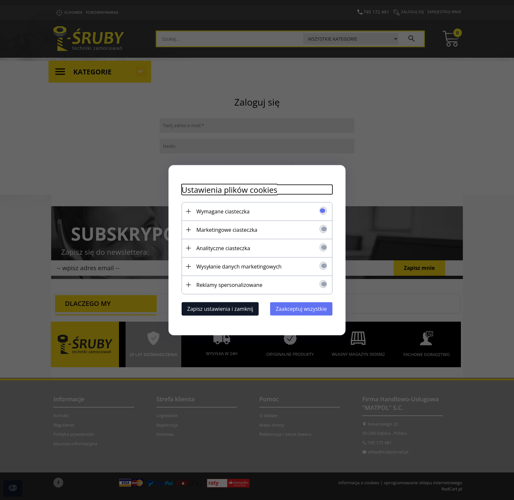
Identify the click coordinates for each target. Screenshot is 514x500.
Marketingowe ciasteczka (226, 229)
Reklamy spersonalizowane (229, 284)
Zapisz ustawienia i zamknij (220, 308)
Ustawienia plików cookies (229, 189)
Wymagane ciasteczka (222, 211)
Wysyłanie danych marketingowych (239, 266)
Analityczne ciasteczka (223, 247)
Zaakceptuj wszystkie (301, 308)
